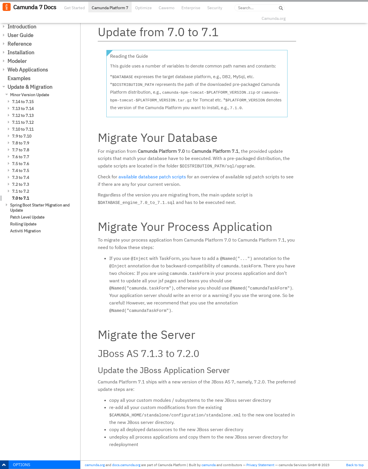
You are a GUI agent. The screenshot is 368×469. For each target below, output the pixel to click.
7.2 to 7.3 (20, 184)
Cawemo (167, 7)
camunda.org (95, 465)
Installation (20, 52)
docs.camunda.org (126, 465)
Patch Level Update (27, 217)
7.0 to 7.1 (20, 198)
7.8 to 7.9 (20, 143)
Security (214, 7)
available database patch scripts (152, 177)
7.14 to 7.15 (23, 101)
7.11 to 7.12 (23, 122)
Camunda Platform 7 (110, 7)
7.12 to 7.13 (23, 115)
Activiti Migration (25, 230)
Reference (19, 43)
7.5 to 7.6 (20, 163)
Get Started (74, 7)
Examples (18, 78)
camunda (209, 465)
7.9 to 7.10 (21, 136)
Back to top (355, 465)
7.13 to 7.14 (23, 108)
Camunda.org (273, 18)
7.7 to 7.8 (20, 150)
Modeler (17, 61)
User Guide (20, 35)
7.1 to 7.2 (20, 191)
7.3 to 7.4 (20, 177)
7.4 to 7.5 (20, 170)
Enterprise (190, 7)
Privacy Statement (260, 465)
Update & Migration (29, 87)
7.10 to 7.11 (23, 129)
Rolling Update (23, 224)
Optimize (143, 7)
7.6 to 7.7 (20, 156)
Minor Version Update (29, 94)
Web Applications (27, 69)
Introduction (21, 26)
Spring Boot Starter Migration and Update (40, 207)
